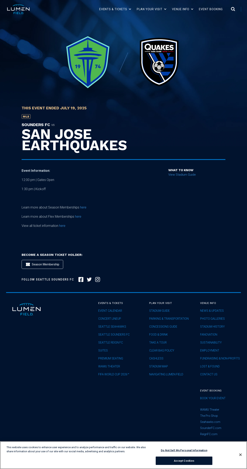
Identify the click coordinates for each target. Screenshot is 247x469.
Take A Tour (158, 342)
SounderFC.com (210, 428)
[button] (115, 9)
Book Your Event (213, 398)
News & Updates (212, 310)
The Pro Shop (209, 415)
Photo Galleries (212, 318)
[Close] (240, 458)
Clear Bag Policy (161, 350)
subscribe (210, 444)
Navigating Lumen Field (166, 374)
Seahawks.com (210, 422)
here (83, 207)
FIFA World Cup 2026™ (113, 374)
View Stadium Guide (182, 174)
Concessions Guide (163, 326)
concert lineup (109, 318)
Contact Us (208, 374)
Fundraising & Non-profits (220, 358)
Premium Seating (110, 358)
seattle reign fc (110, 342)
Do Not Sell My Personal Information (184, 453)
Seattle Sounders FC (114, 334)
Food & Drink (158, 334)
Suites (103, 350)
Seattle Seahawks (112, 326)
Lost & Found (210, 366)
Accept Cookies (184, 464)
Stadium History (212, 326)
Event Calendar (110, 310)
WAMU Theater (109, 366)
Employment (209, 350)
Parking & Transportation (169, 318)
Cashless (156, 358)
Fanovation (208, 334)
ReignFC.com (208, 434)
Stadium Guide (159, 310)
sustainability (211, 342)
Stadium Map (158, 366)
